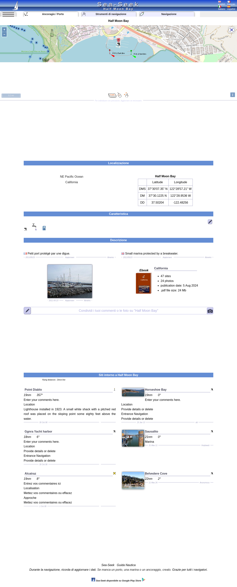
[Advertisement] (118, 129)
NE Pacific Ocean (71, 176)
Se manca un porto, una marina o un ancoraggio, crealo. (134, 569)
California (71, 182)
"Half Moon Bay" (118, 310)
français (231, 3)
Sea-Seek (118, 4)
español (231, 8)
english (221, 3)
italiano (221, 8)
